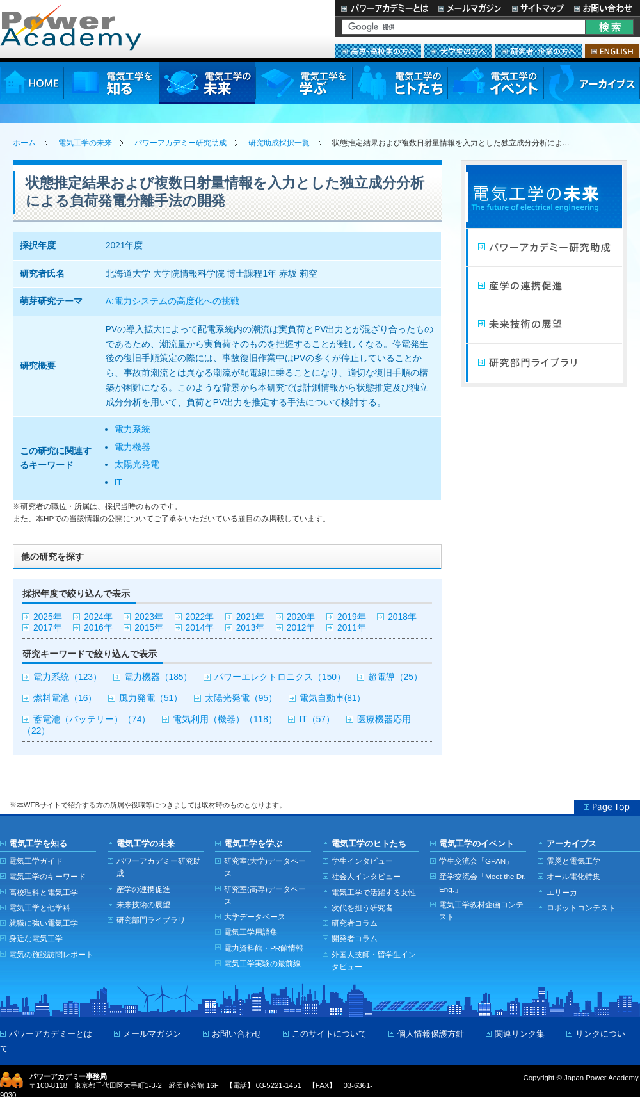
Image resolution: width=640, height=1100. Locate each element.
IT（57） (317, 719)
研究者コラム (355, 923)
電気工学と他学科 (39, 907)
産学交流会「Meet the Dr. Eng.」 (482, 882)
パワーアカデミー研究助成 (180, 142)
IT (118, 482)
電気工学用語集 (251, 932)
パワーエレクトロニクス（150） (280, 677)
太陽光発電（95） (241, 698)
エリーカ (562, 892)
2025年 (47, 617)
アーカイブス (591, 83)
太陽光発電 (137, 464)
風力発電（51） (150, 698)
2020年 (301, 617)
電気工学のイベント (495, 83)
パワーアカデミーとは (384, 8)
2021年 (250, 617)
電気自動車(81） (333, 698)
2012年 (301, 628)
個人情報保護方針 (430, 1034)
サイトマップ (537, 8)
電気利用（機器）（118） (225, 719)
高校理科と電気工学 (43, 892)
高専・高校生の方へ (378, 51)
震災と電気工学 (573, 861)
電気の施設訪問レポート (51, 954)
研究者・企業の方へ (538, 51)
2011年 (351, 628)
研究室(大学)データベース (265, 867)
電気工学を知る (111, 83)
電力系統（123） (67, 677)
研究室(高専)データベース (265, 895)
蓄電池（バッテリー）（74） (91, 719)
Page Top (607, 807)
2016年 (98, 628)
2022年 (200, 617)
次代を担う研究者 (362, 907)
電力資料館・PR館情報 (263, 948)
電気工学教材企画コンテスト (481, 910)
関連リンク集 (520, 1034)
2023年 (148, 617)
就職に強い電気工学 (43, 923)
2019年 (351, 617)
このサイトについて (329, 1034)
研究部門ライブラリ (544, 363)
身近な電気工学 (36, 938)
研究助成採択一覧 (279, 142)
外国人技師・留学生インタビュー (374, 960)
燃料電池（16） (65, 698)
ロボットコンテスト (581, 907)
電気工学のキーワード (47, 876)
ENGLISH (612, 51)
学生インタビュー (362, 861)
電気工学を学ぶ (303, 83)
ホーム (24, 142)
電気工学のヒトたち (399, 83)
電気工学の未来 (207, 83)
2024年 (98, 617)
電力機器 (132, 447)
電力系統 (132, 429)
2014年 (200, 628)
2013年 (250, 628)
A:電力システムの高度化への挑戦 (172, 301)
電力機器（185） (158, 677)
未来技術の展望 (544, 324)
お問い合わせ (604, 8)
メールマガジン (469, 8)
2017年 (47, 628)
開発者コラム (355, 938)
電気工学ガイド (36, 861)
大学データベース (254, 916)
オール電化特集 (573, 876)
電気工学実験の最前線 (262, 963)
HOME (31, 83)
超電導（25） (395, 677)
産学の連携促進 (143, 889)
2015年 (148, 628)
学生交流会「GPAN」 (476, 861)
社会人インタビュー (366, 876)
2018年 (402, 617)
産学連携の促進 (544, 286)
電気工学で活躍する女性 (374, 892)
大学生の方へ (458, 51)
